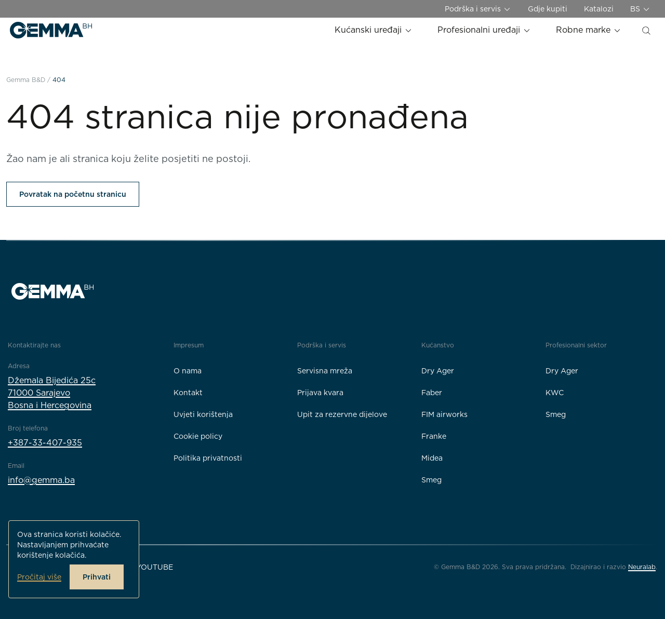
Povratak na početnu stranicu (72, 194)
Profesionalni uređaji (484, 30)
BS (640, 9)
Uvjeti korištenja (203, 414)
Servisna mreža (324, 371)
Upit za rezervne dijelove (342, 414)
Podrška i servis (478, 9)
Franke (433, 436)
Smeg (431, 480)
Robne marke (588, 30)
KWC (555, 392)
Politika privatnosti (208, 458)
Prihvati (97, 577)
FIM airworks (444, 414)
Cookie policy (198, 436)
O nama (188, 371)
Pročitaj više (39, 577)
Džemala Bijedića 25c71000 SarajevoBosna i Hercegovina (52, 392)
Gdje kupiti (547, 9)
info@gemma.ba (41, 480)
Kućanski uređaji (374, 30)
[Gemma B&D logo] (51, 30)
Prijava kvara (320, 392)
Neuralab (642, 567)
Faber (431, 392)
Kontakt (188, 392)
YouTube (154, 567)
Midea (432, 458)
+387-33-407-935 (45, 443)
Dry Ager (437, 371)
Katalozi (599, 9)
